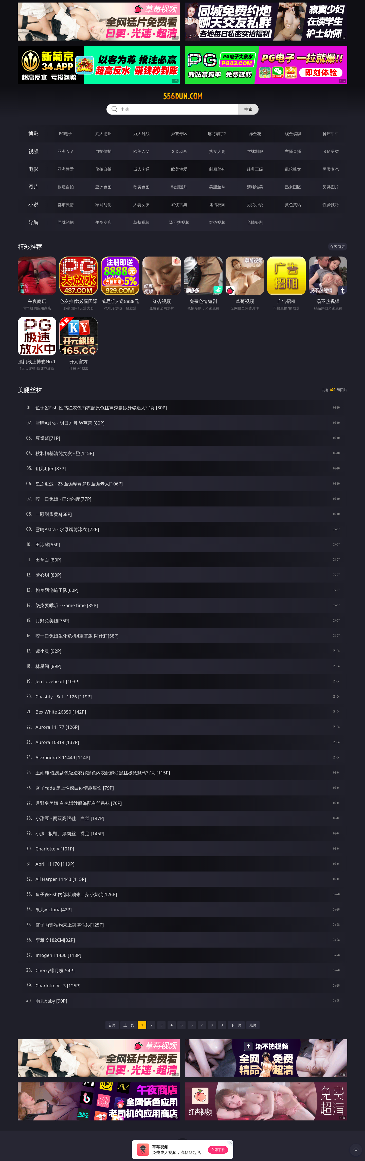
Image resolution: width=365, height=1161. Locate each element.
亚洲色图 (103, 187)
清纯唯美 (255, 187)
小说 (33, 204)
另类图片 (331, 187)
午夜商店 (103, 222)
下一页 (236, 1025)
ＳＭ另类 (331, 151)
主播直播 (293, 151)
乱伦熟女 (293, 169)
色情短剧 (255, 222)
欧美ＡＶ (141, 151)
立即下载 (218, 1149)
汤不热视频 (179, 222)
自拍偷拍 (103, 151)
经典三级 (255, 169)
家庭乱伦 (103, 204)
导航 (33, 222)
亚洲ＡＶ (66, 151)
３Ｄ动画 (179, 151)
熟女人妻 (217, 151)
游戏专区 (179, 133)
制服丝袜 (217, 169)
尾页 (253, 1025)
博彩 (33, 133)
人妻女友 (141, 204)
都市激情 (66, 204)
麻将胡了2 (217, 133)
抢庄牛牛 (331, 133)
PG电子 (65, 133)
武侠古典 (179, 204)
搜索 (248, 109)
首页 (112, 1025)
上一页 (128, 1025)
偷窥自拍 (66, 187)
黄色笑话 (293, 204)
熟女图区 (293, 187)
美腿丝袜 (217, 187)
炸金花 (255, 133)
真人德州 (103, 133)
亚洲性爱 (66, 169)
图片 (33, 186)
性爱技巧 (331, 204)
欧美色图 (141, 187)
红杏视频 (217, 222)
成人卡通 (141, 169)
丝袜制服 (255, 151)
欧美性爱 (179, 169)
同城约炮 (66, 222)
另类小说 (255, 204)
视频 (33, 151)
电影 (33, 169)
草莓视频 (141, 222)
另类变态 (331, 169)
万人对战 (141, 133)
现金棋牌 (293, 133)
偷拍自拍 (103, 169)
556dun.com (182, 96)
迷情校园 (217, 204)
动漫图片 (179, 187)
